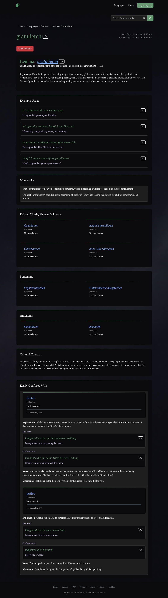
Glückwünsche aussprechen (105, 287)
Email (102, 587)
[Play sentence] (143, 110)
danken (31, 398)
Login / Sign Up (145, 5)
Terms (92, 587)
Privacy (83, 587)
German (45, 26)
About (131, 5)
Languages (119, 5)
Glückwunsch (32, 248)
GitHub (112, 587)
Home (22, 26)
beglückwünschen (34, 287)
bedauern (95, 326)
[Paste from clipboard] (144, 18)
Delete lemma (25, 48)
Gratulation (31, 225)
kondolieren (31, 326)
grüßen (31, 493)
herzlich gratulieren (101, 225)
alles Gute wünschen (101, 248)
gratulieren (47, 61)
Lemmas (56, 26)
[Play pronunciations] (45, 36)
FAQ (74, 587)
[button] (150, 18)
